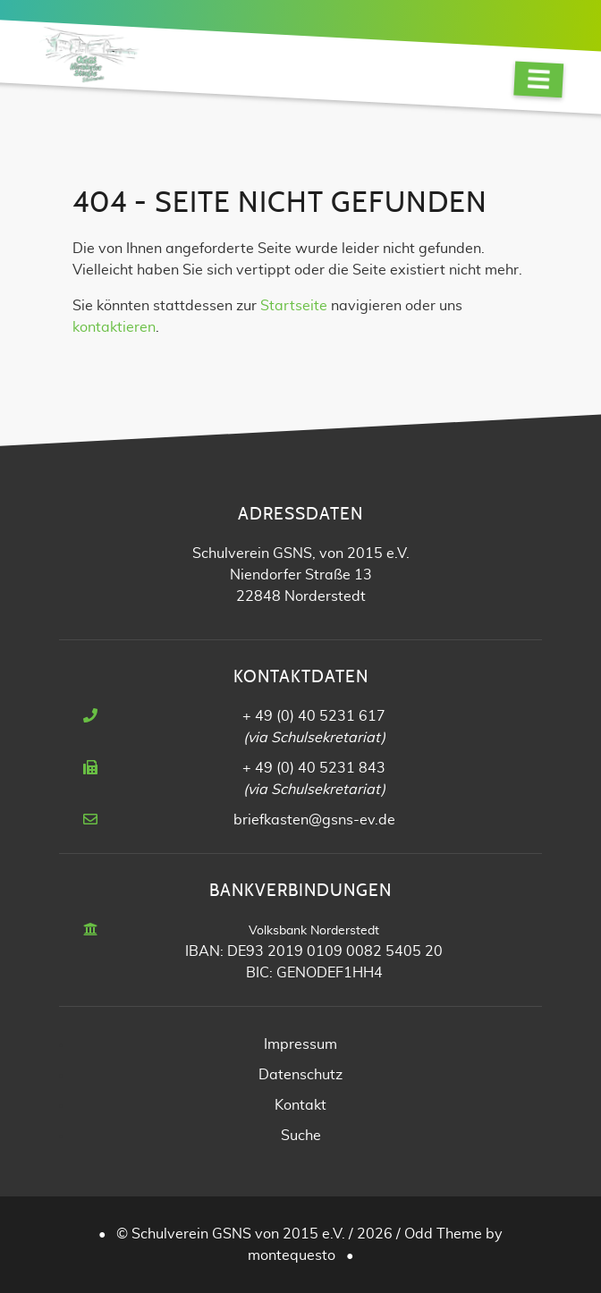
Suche (301, 1135)
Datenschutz (300, 1075)
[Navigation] (538, 79)
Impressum (300, 1044)
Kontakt (300, 1105)
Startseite (293, 306)
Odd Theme (443, 1234)
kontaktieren (114, 327)
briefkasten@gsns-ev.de (314, 820)
